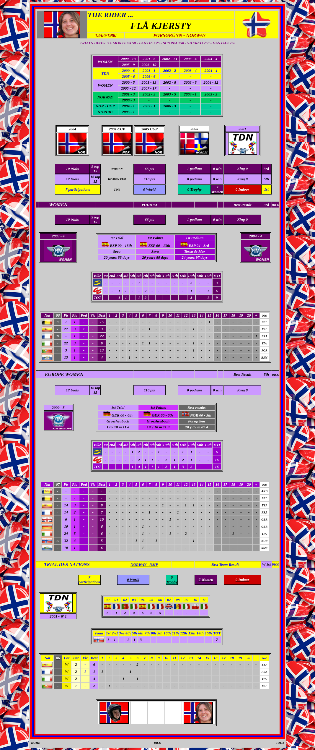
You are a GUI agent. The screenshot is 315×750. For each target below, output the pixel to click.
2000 (55, 407)
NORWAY (105, 97)
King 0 (242, 179)
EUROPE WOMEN (64, 374)
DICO (275, 374)
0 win (217, 179)
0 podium (194, 179)
